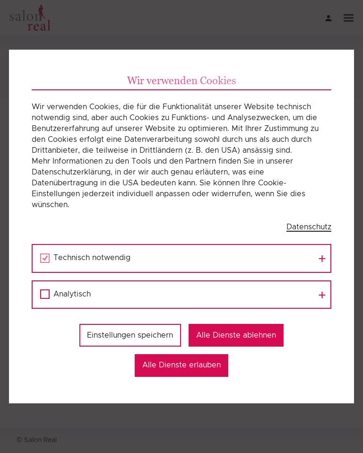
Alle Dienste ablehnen (236, 335)
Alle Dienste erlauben (181, 365)
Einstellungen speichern (130, 335)
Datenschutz (308, 227)
